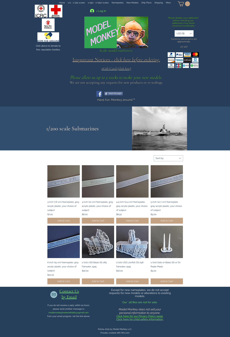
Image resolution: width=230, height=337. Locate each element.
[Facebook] (99, 94)
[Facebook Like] (130, 93)
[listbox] (184, 33)
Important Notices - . (116, 60)
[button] (184, 3)
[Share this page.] (113, 93)
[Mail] (53, 294)
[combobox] (168, 158)
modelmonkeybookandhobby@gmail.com (68, 312)
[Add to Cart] (63, 221)
